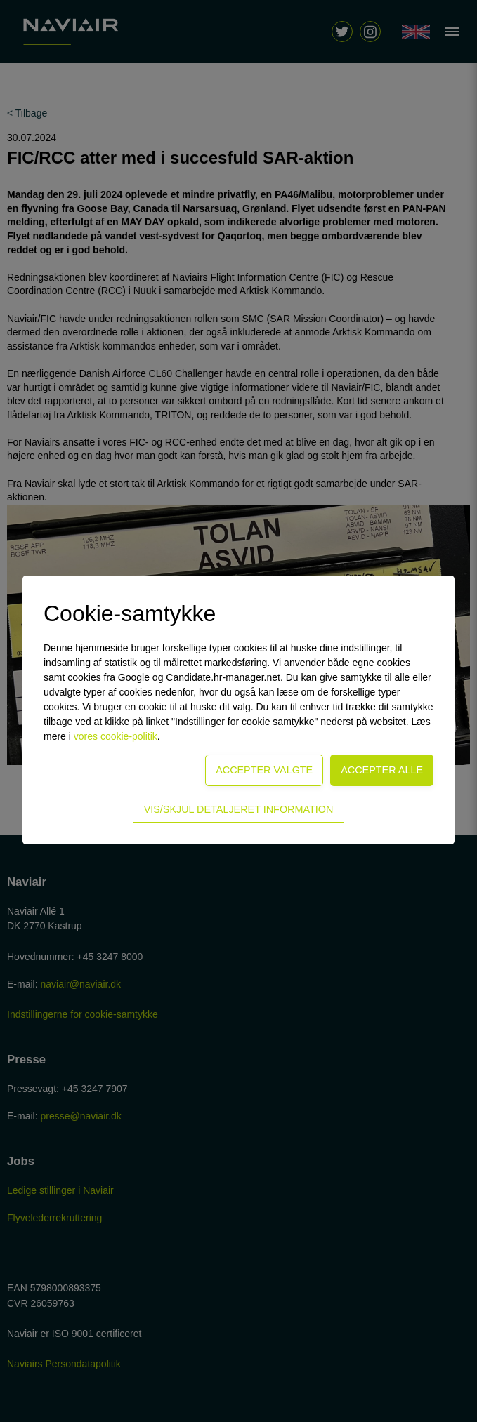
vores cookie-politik (115, 736)
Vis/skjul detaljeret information (239, 809)
